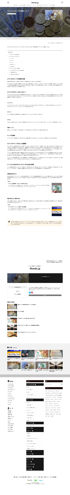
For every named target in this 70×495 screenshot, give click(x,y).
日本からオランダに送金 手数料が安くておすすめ (28, 359)
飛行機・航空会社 (31, 415)
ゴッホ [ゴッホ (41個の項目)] (56, 399)
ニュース (30, 397)
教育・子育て (30, 459)
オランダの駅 (31, 394)
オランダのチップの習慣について (25, 38)
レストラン (11, 58)
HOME (9, 38)
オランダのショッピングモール (33, 438)
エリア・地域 (30, 453)
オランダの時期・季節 (32, 407)
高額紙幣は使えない (13, 72)
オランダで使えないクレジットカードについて (27, 332)
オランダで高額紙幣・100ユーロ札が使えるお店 (17, 183)
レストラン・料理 (31, 412)
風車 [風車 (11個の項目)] (52, 416)
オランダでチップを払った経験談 (14, 68)
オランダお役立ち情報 (22, 5)
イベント (34, 5)
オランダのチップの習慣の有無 (13, 54)
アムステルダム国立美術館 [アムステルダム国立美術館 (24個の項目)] (57, 395)
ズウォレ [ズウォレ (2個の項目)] (59, 401)
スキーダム (10, 400)
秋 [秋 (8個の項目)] (46, 416)
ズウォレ (9, 404)
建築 (29, 420)
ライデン (9, 393)
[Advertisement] (35, 30)
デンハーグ (10, 391)
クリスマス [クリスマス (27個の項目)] (47, 399)
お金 (14, 13)
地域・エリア (46, 5)
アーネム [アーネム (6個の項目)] (55, 397)
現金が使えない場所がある (14, 74)
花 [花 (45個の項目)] (49, 416)
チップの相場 (11, 66)
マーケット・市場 (31, 446)
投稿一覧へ (44, 295)
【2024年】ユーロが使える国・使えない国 (26, 318)
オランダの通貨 (21, 311)
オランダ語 (10, 429)
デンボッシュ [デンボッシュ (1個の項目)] (56, 403)
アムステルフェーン (11, 389)
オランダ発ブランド (31, 425)
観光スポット (29, 5)
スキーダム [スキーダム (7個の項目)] (54, 401)
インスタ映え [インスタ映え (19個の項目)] (60, 397)
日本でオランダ (11, 431)
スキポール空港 (11, 385)
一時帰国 (30, 469)
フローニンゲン (31, 456)
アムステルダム (11, 384)
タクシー (11, 60)
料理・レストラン (11, 416)
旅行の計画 (30, 405)
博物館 (29, 435)
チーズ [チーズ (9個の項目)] (47, 403)
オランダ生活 (10, 425)
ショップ (30, 461)
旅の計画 (9, 412)
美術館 (29, 433)
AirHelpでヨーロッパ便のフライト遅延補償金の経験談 (28, 325)
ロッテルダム (10, 387)
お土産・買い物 (39, 5)
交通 (9, 422)
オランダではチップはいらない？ (14, 56)
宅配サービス (12, 64)
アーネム (9, 402)
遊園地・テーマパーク (32, 448)
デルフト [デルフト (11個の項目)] (51, 403)
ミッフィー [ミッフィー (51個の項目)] (59, 407)
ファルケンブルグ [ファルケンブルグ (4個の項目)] (57, 405)
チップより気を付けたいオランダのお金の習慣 (16, 70)
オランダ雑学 (10, 427)
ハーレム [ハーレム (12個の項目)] (51, 405)
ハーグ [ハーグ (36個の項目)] (47, 405)
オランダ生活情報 (52, 5)
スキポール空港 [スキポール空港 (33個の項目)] (48, 401)
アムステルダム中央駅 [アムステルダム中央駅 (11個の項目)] (49, 395)
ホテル (11, 62)
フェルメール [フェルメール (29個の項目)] (48, 407)
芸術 (29, 402)
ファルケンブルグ (11, 398)
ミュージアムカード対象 (32, 443)
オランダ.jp (37, 482)
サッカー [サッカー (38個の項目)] (60, 399)
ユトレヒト (10, 395)
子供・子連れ (30, 417)
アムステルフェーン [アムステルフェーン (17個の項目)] (49, 397)
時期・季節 (10, 414)
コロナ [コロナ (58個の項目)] (52, 399)
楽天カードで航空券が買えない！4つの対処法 (27, 304)
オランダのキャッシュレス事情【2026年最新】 (17, 206)
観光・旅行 (15, 5)
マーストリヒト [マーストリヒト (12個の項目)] (54, 407)
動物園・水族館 (31, 441)
